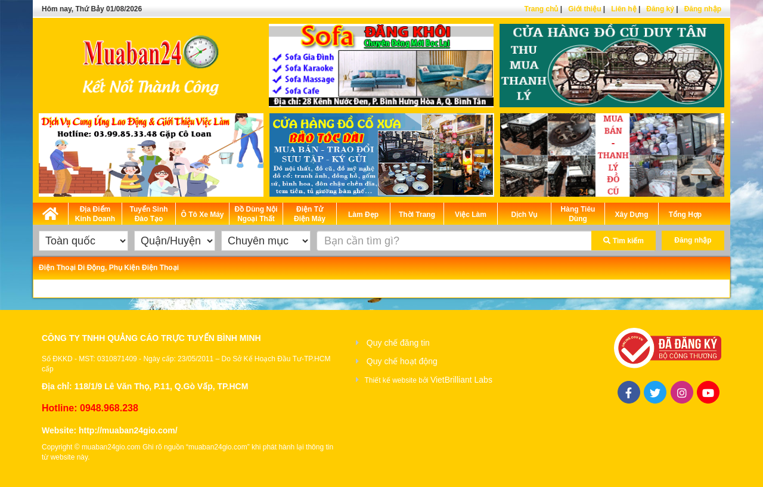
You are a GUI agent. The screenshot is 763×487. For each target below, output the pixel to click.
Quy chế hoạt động (402, 361)
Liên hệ (623, 9)
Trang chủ (541, 9)
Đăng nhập (702, 9)
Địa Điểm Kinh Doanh (95, 214)
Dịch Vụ (524, 214)
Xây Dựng (631, 214)
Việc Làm (470, 214)
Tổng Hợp (685, 214)
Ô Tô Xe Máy (202, 214)
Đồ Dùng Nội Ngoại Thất (256, 214)
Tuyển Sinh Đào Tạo (148, 214)
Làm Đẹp (363, 214)
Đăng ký (660, 9)
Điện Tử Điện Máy (309, 214)
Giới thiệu (584, 9)
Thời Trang (417, 214)
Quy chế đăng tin (398, 343)
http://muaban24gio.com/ (128, 430)
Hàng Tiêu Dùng (578, 214)
